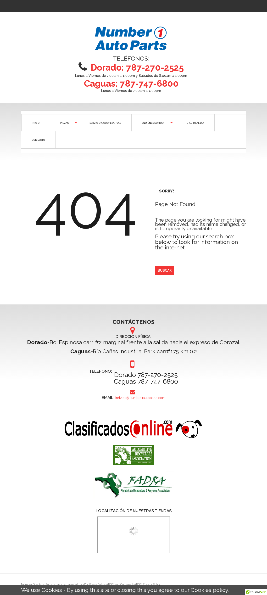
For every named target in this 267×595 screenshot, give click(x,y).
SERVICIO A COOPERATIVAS (105, 123)
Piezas (64, 122)
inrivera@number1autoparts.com (140, 398)
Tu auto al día (194, 123)
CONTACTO (38, 140)
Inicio (35, 123)
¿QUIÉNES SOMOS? (153, 122)
